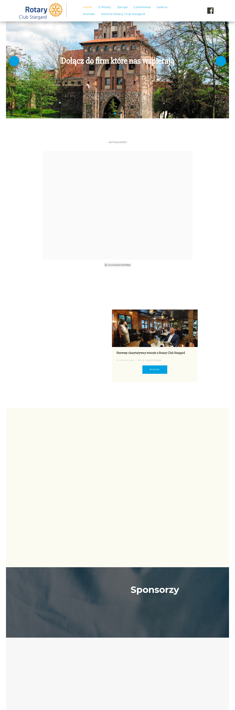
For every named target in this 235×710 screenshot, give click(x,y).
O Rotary (104, 7)
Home (87, 7)
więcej (155, 255)
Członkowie (142, 7)
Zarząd (122, 7)
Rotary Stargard (197, 692)
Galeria (162, 7)
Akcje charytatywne (150, 246)
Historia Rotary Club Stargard (123, 14)
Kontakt (89, 14)
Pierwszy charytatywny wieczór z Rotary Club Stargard (150, 239)
